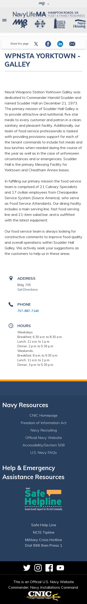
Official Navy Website (43, 437)
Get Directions (27, 289)
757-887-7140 (28, 311)
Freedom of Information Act (44, 422)
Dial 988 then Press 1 (43, 545)
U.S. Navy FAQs (43, 452)
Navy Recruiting (43, 430)
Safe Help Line (43, 525)
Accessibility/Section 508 (44, 445)
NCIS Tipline (43, 532)
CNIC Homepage (43, 415)
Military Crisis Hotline (43, 539)
